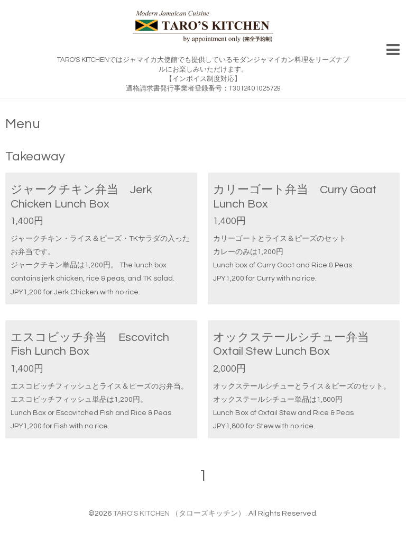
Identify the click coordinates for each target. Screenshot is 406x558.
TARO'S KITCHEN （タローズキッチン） (179, 513)
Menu (22, 124)
